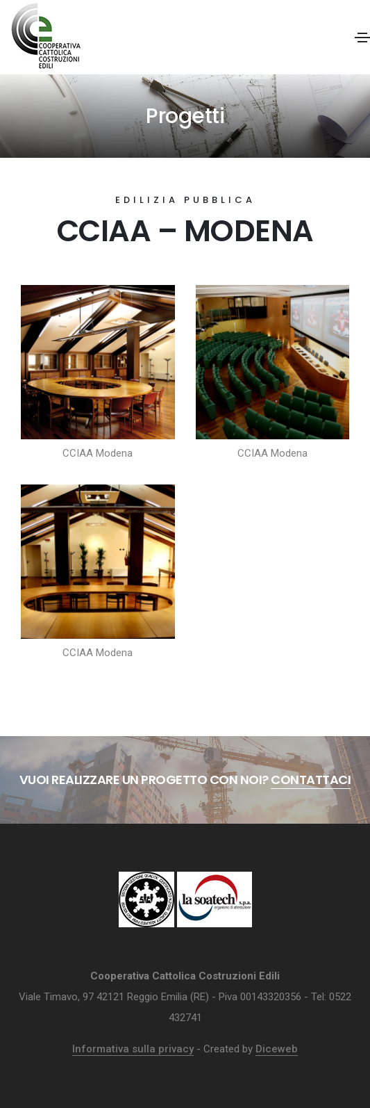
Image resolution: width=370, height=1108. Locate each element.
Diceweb (276, 1049)
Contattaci (311, 779)
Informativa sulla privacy (133, 1049)
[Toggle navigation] (362, 37)
